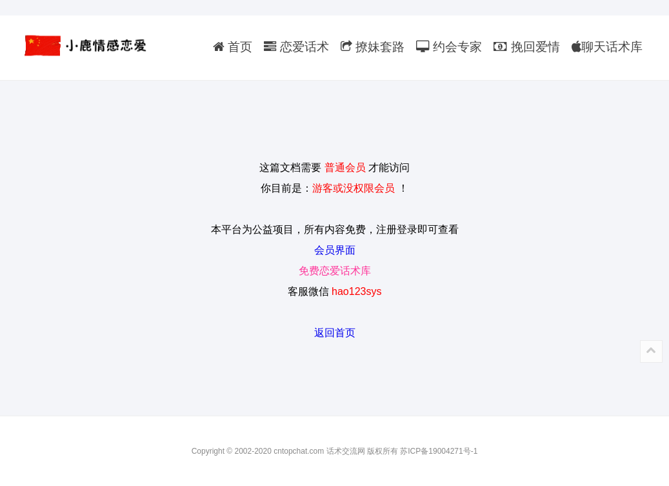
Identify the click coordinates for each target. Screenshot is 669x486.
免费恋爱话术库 (335, 270)
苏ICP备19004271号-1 (438, 451)
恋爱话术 (296, 47)
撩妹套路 (372, 47)
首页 (232, 47)
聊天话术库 (607, 47)
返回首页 (334, 332)
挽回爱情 (526, 47)
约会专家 (449, 47)
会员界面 (334, 250)
